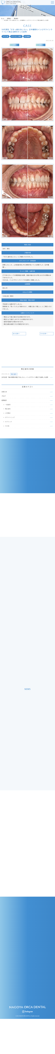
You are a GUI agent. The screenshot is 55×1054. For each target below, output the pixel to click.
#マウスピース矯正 (16, 36)
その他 (7, 426)
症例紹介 (4, 400)
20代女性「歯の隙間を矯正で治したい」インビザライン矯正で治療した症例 (25, 377)
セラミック (8, 421)
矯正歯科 (13, 374)
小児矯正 (8, 413)
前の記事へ (16, 333)
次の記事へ (43, 333)
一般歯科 (8, 404)
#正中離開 (27, 36)
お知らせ (4, 391)
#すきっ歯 (5, 36)
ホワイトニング (10, 417)
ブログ (4, 396)
